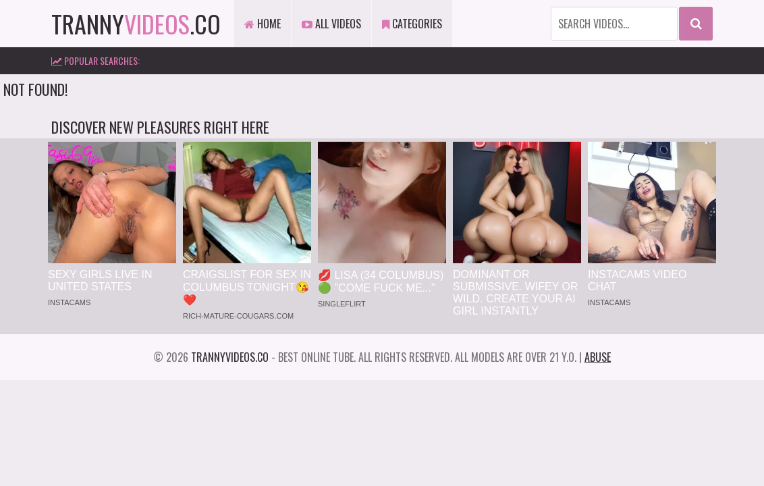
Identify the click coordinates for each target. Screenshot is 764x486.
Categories (412, 24)
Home (262, 24)
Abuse (597, 357)
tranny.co (136, 23)
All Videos (331, 24)
